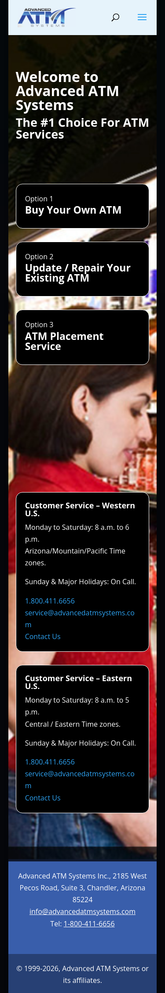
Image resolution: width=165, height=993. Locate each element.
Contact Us (43, 636)
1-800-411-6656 (89, 924)
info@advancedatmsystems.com (82, 911)
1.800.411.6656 (50, 601)
